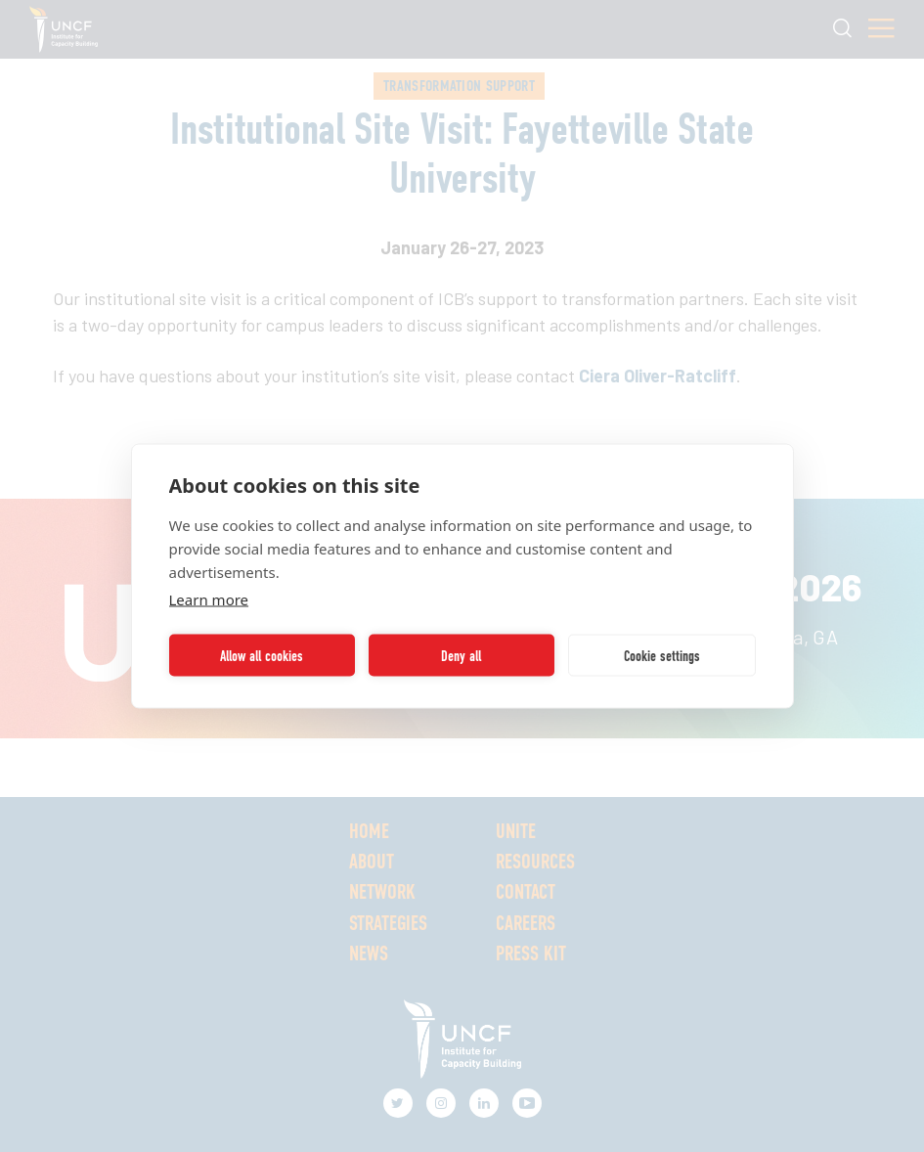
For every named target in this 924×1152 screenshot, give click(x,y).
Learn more (209, 599)
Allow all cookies (261, 655)
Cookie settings (662, 655)
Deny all (461, 655)
